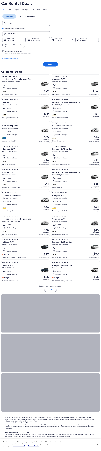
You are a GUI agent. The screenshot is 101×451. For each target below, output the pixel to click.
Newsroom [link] (6, 421)
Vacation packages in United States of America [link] (38, 420)
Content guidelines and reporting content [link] (61, 431)
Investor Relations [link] (8, 424)
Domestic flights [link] (32, 424)
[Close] (98, 445)
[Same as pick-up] (72, 29)
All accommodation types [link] (35, 431)
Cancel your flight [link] (82, 417)
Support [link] (79, 409)
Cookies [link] (54, 412)
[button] (50, 54)
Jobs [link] (4, 412)
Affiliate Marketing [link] (8, 431)
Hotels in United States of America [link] (37, 412)
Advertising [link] (6, 428)
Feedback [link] (5, 434)
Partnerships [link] (6, 418)
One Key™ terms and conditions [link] (61, 418)
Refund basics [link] (81, 420)
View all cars (50, 287)
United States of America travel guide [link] (38, 409)
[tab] (29, 16)
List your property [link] (8, 415)
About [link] (5, 409)
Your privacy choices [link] (57, 428)
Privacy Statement (19, 446)
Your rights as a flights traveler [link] (85, 429)
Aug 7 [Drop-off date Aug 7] (35, 36)
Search (50, 60)
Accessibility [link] (55, 424)
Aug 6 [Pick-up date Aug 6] (13, 36)
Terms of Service (33, 446)
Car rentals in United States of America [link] (38, 428)
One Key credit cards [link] (33, 437)
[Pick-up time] (61, 35)
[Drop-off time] (83, 35)
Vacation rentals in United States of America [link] (37, 416)
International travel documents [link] (85, 426)
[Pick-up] (28, 29)
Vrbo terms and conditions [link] (59, 421)
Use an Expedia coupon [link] (83, 423)
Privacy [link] (54, 409)
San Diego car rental (41, 330)
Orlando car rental (57, 329)
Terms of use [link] (55, 415)
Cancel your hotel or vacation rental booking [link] (86, 412)
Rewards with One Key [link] (34, 434)
